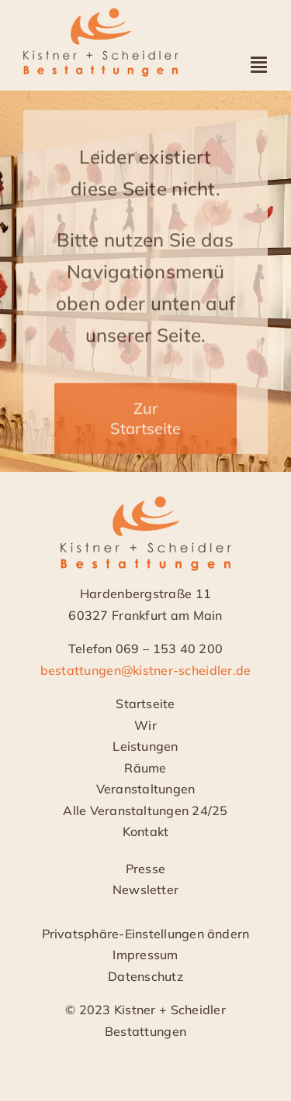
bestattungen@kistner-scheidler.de (145, 670)
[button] (145, 934)
